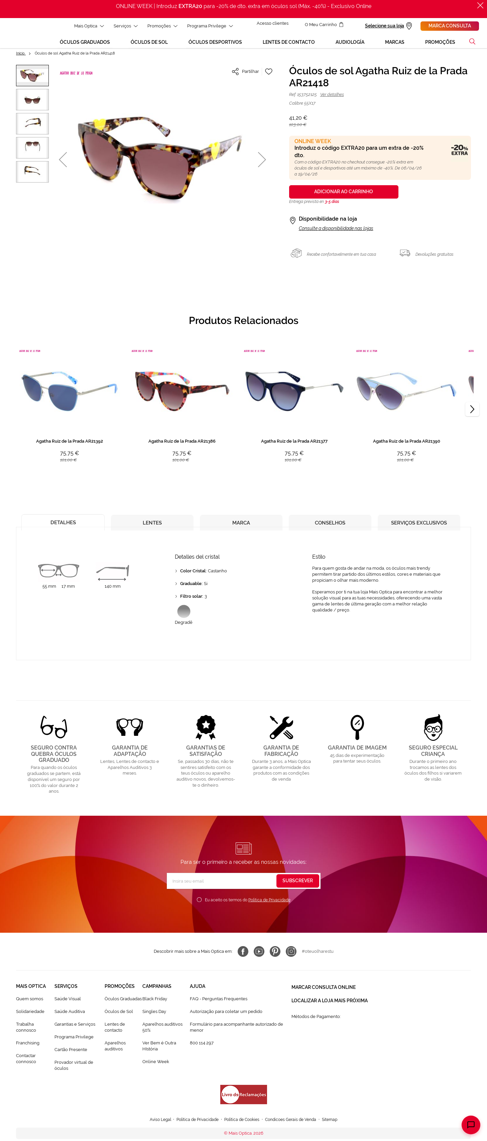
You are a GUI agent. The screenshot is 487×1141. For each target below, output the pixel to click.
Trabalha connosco (26, 1033)
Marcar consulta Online (323, 993)
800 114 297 (202, 1049)
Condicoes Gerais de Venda (295, 1125)
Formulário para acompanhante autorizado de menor (236, 1033)
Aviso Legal (154, 1125)
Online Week (155, 1068)
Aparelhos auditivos (115, 1052)
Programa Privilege (74, 1043)
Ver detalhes (332, 101)
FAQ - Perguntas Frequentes (218, 1005)
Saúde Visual (67, 1005)
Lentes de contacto (115, 1033)
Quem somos (29, 1005)
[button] (32, 82)
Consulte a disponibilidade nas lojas (336, 235)
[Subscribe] (297, 887)
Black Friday (154, 1005)
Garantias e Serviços (74, 1030)
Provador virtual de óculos (73, 1071)
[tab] (63, 527)
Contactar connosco (26, 1065)
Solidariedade (30, 1018)
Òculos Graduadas (123, 1005)
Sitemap (336, 1125)
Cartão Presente (70, 1056)
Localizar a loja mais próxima (329, 1005)
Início (21, 60)
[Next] (472, 416)
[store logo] (18, 36)
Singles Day (154, 1018)
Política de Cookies (242, 1125)
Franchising (27, 1049)
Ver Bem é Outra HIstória (159, 1052)
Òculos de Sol (119, 1018)
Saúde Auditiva (69, 1018)
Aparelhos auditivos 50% (162, 1033)
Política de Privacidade (269, 906)
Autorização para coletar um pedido (226, 1018)
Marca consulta (450, 25)
